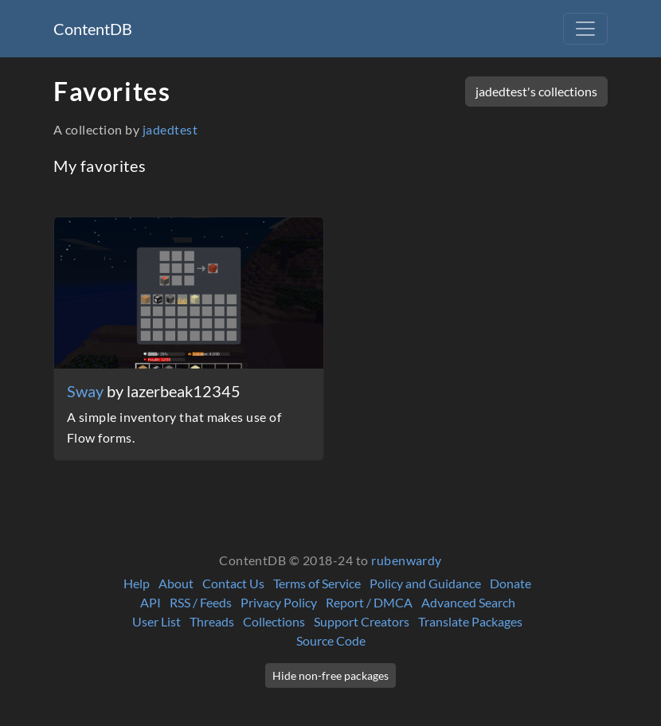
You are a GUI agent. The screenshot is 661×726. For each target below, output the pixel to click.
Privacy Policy (279, 602)
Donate (510, 583)
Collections (274, 621)
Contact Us (233, 583)
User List (156, 621)
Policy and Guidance (425, 583)
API (150, 602)
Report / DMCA (369, 602)
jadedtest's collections (536, 91)
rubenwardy (406, 560)
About (176, 583)
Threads (212, 621)
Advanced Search (468, 602)
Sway (87, 390)
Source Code (331, 640)
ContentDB (92, 28)
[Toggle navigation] (585, 29)
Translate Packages (470, 621)
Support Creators (361, 621)
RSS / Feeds (201, 602)
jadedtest (170, 129)
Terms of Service (317, 583)
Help (136, 583)
